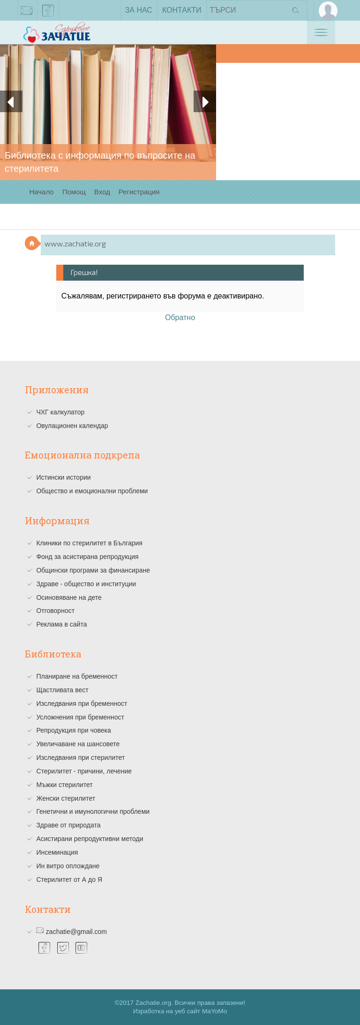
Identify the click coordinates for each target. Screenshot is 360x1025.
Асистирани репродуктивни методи (89, 838)
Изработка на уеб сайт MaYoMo (180, 1011)
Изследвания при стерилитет (80, 757)
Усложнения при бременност (80, 717)
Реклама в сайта (61, 624)
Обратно (180, 317)
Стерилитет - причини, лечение (84, 771)
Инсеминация (57, 852)
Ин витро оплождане (67, 866)
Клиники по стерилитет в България (89, 543)
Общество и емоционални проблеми (92, 491)
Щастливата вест (62, 690)
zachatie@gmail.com (27, 12)
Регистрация (139, 192)
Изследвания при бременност (81, 703)
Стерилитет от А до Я (69, 879)
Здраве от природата (68, 825)
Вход (102, 192)
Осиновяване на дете (69, 597)
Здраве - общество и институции (86, 584)
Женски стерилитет (65, 798)
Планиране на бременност (77, 676)
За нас (138, 10)
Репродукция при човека (73, 730)
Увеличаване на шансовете (78, 744)
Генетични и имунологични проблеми (93, 811)
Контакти (182, 10)
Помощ (74, 192)
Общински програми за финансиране (93, 570)
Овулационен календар (72, 425)
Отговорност (55, 610)
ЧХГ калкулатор (60, 412)
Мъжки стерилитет (64, 784)
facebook (48, 12)
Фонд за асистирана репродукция (87, 556)
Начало (41, 192)
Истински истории (63, 477)
